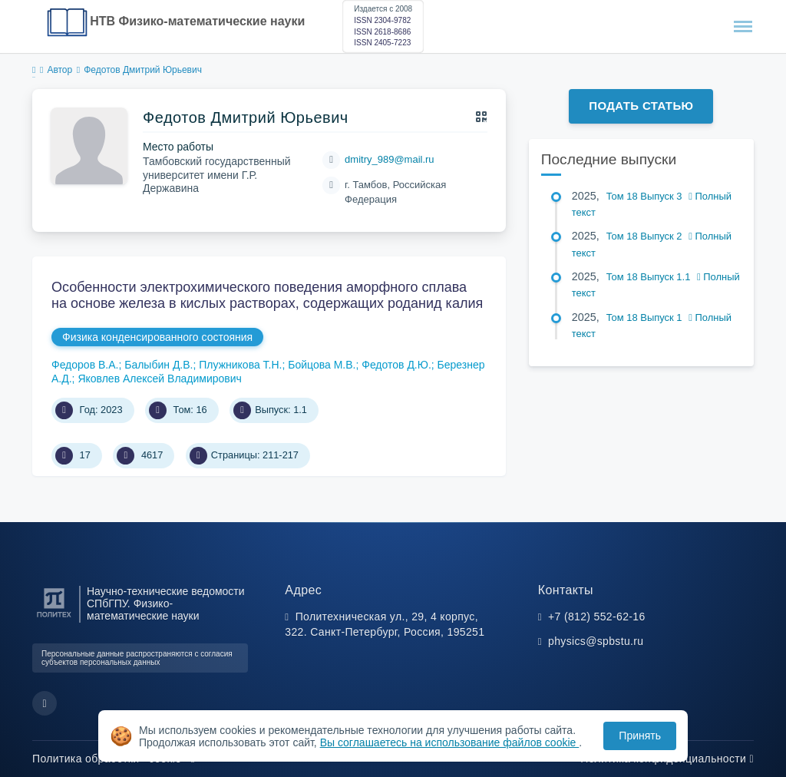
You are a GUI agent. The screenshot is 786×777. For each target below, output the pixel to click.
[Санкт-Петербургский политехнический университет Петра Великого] (54, 617)
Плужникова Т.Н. (240, 365)
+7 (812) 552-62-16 (597, 616)
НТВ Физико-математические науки (197, 21)
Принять (640, 735)
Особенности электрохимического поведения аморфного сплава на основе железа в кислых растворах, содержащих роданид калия (267, 295)
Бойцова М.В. (321, 365)
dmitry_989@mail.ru (389, 159)
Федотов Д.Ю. (396, 365)
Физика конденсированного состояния (157, 337)
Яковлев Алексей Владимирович (160, 378)
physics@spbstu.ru (595, 641)
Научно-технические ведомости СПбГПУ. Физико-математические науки (166, 604)
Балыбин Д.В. (158, 365)
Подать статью (641, 105)
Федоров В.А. (84, 365)
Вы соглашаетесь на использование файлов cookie (450, 742)
